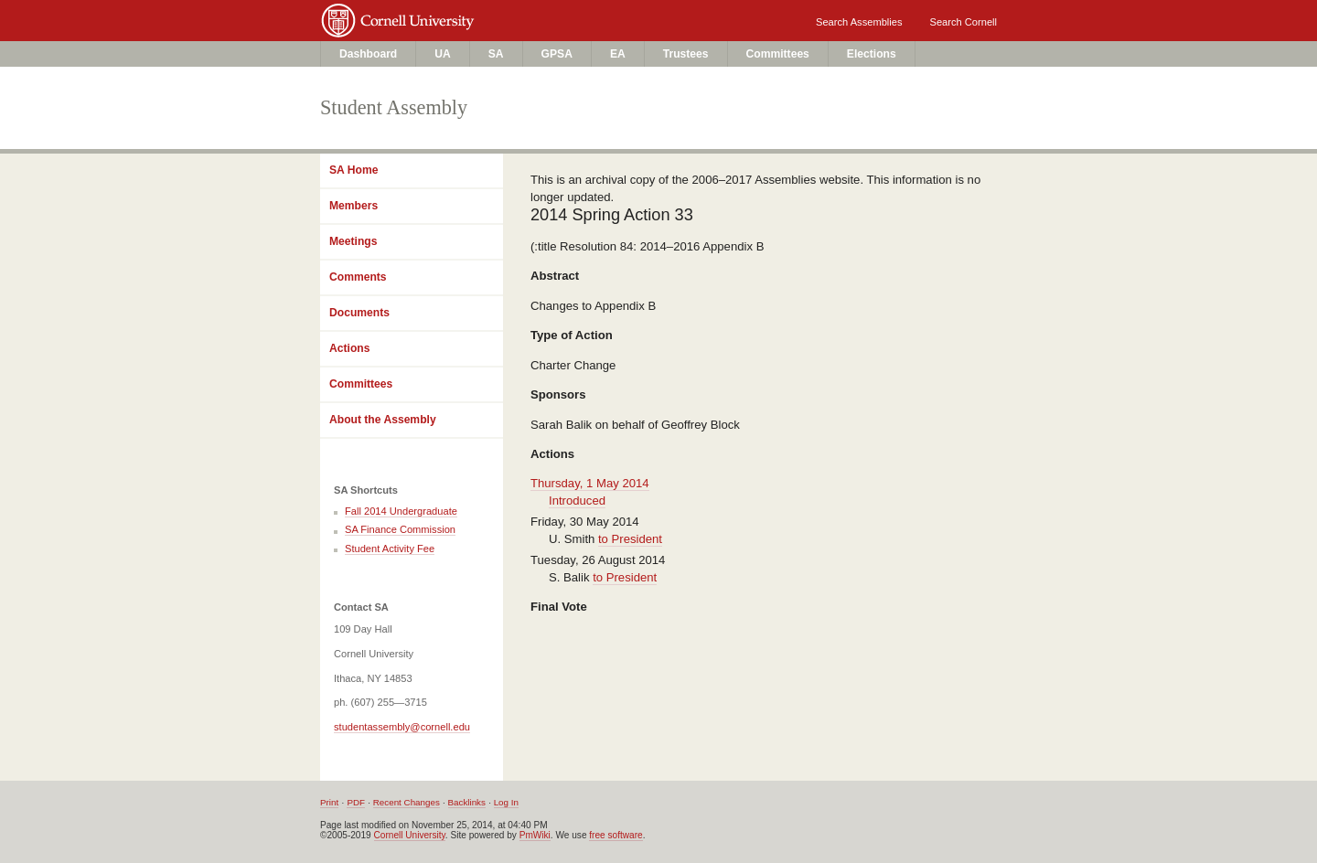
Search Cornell (963, 21)
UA (442, 54)
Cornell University (494, 16)
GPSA (557, 54)
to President (630, 539)
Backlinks (467, 802)
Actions (349, 348)
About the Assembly (382, 419)
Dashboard (368, 54)
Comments (358, 277)
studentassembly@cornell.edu (402, 726)
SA (496, 54)
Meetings (353, 241)
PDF (356, 802)
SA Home (353, 170)
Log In (506, 802)
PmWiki (535, 835)
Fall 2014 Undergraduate (401, 511)
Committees (777, 54)
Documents (359, 312)
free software (615, 835)
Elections (871, 54)
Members (353, 205)
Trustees (686, 54)
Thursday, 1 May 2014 (589, 483)
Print (329, 802)
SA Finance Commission (400, 529)
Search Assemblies (859, 21)
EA (618, 54)
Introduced (577, 500)
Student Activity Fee (389, 548)
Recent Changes (406, 802)
